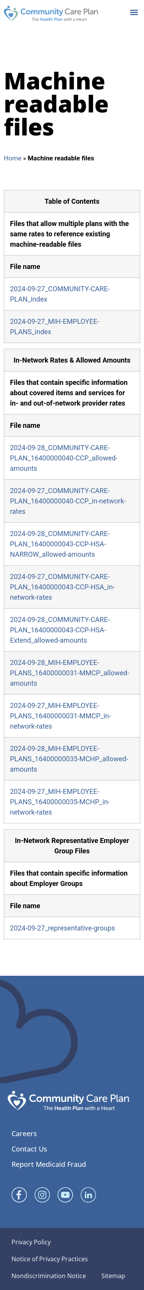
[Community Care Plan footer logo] (68, 1100)
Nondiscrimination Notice (49, 1276)
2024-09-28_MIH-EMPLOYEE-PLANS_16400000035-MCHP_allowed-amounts (69, 758)
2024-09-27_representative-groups (62, 928)
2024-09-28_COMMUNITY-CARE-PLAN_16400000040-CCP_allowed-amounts (64, 458)
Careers (24, 1133)
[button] (133, 12)
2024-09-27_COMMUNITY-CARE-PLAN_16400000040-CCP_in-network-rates (68, 501)
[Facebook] (19, 1195)
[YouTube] (65, 1195)
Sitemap (113, 1276)
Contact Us (29, 1148)
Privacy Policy (31, 1242)
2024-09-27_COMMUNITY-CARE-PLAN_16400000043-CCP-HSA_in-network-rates (62, 586)
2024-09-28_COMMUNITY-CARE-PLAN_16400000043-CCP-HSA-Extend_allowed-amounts (60, 629)
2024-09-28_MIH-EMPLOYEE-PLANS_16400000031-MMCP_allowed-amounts (69, 672)
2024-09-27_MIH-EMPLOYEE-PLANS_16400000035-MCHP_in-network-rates (60, 801)
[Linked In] (88, 1195)
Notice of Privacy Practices (50, 1259)
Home (13, 158)
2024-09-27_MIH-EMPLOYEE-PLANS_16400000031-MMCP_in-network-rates (60, 715)
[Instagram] (42, 1195)
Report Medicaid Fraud (49, 1164)
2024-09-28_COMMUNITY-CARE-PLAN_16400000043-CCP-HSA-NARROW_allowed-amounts (60, 544)
